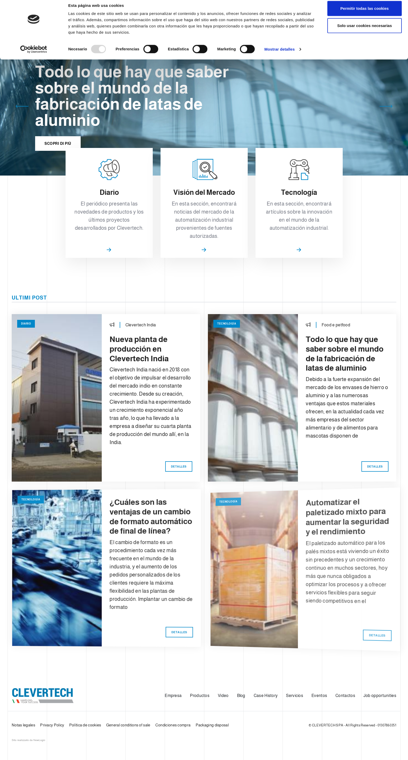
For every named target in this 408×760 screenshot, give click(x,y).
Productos (199, 695)
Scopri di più (57, 146)
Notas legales (23, 725)
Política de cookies (85, 725)
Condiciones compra (172, 725)
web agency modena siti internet (28, 740)
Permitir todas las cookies (364, 13)
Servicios (294, 695)
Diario (34, 332)
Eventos (319, 695)
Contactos (345, 695)
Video (223, 695)
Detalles (183, 479)
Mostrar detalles (279, 54)
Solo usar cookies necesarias (364, 31)
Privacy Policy (52, 725)
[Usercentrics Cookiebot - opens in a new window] (33, 55)
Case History (266, 695)
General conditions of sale (128, 725)
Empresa (173, 695)
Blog (241, 695)
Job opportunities (380, 695)
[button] (22, 107)
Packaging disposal (212, 725)
